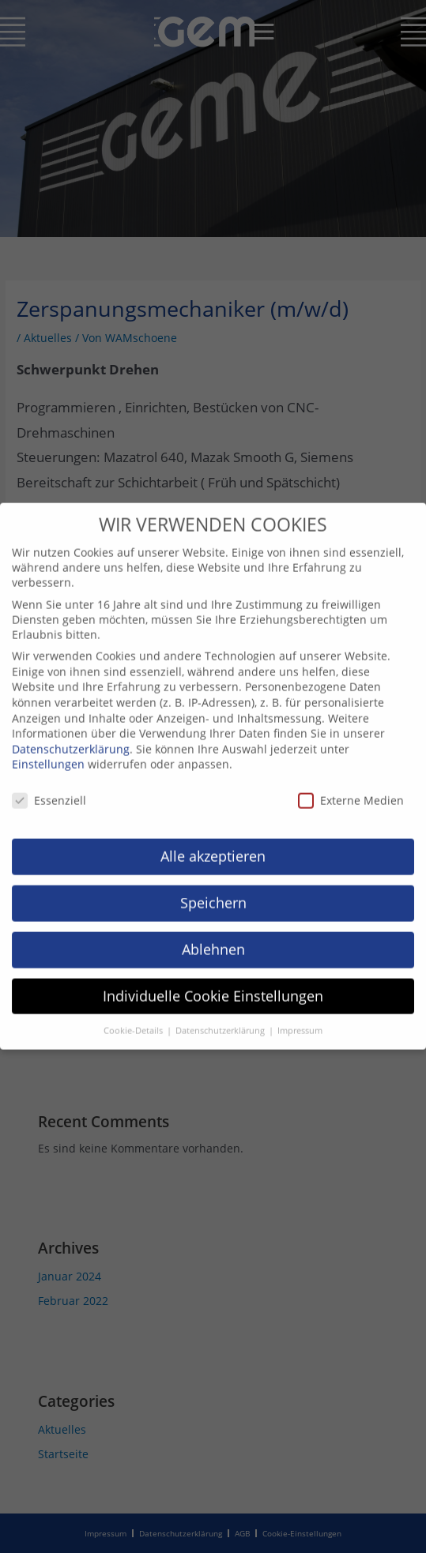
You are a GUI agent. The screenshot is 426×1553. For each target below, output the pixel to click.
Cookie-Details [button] (134, 1017)
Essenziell (49, 787)
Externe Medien (351, 787)
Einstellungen (48, 750)
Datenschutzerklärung (71, 735)
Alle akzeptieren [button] (213, 842)
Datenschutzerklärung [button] (221, 1017)
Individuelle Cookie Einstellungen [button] (213, 982)
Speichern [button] (213, 889)
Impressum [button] (299, 1017)
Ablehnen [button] (213, 936)
